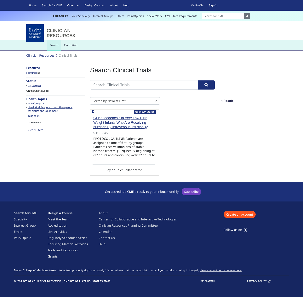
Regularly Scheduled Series (67, 238)
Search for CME (52, 5)
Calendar (73, 5)
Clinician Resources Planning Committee (128, 225)
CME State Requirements (181, 16)
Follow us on (235, 230)
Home (33, 5)
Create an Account (239, 214)
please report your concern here (221, 270)
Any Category (36, 103)
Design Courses (94, 5)
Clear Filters (35, 130)
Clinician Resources (40, 55)
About (114, 5)
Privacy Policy (256, 281)
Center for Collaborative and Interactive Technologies (138, 219)
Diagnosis (33, 116)
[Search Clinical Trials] (144, 85)
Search (55, 46)
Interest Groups (103, 16)
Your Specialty (81, 16)
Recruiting (70, 45)
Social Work (154, 16)
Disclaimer (207, 281)
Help (126, 5)
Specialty (20, 219)
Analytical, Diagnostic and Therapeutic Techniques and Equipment (49, 109)
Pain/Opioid (22, 238)
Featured (33, 72)
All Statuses (34, 85)
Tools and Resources (63, 250)
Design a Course (60, 213)
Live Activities (57, 232)
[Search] (223, 16)
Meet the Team (59, 219)
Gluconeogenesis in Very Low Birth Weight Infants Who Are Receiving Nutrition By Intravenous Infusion (120, 122)
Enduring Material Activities (68, 244)
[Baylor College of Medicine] (51, 33)
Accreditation (57, 225)
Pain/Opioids (135, 16)
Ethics (120, 16)
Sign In (213, 5)
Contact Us (107, 238)
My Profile (197, 5)
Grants (53, 256)
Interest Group (25, 225)
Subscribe (191, 191)
